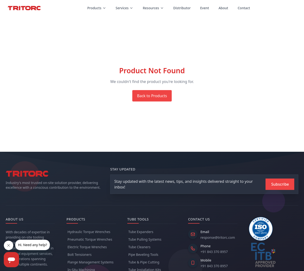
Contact (244, 8)
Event (204, 8)
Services (124, 8)
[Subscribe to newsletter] (280, 184)
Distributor (182, 8)
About (223, 8)
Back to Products (152, 95)
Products (96, 8)
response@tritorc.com (217, 237)
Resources (153, 8)
